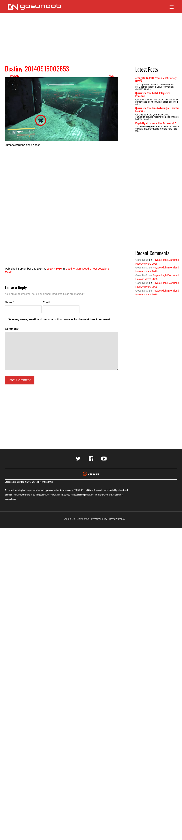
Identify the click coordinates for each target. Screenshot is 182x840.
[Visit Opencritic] (91, 473)
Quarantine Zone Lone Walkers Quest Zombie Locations (157, 109)
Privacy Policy (99, 518)
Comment (12, 328)
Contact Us (83, 518)
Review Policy (117, 518)
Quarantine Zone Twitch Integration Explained (152, 94)
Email (47, 302)
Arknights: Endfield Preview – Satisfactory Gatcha (156, 79)
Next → (113, 75)
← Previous (12, 75)
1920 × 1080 (54, 268)
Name (9, 302)
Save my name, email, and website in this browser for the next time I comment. (59, 319)
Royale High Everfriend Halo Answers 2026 (156, 123)
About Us (69, 518)
